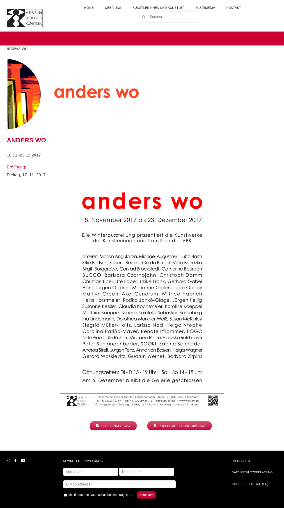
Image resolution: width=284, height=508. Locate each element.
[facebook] (15, 460)
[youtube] (23, 460)
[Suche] (143, 17)
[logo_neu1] (25, 10)
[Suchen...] (168, 17)
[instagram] (8, 460)
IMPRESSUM (241, 461)
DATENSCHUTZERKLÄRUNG (252, 472)
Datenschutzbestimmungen (109, 495)
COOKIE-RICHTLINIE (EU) (250, 484)
